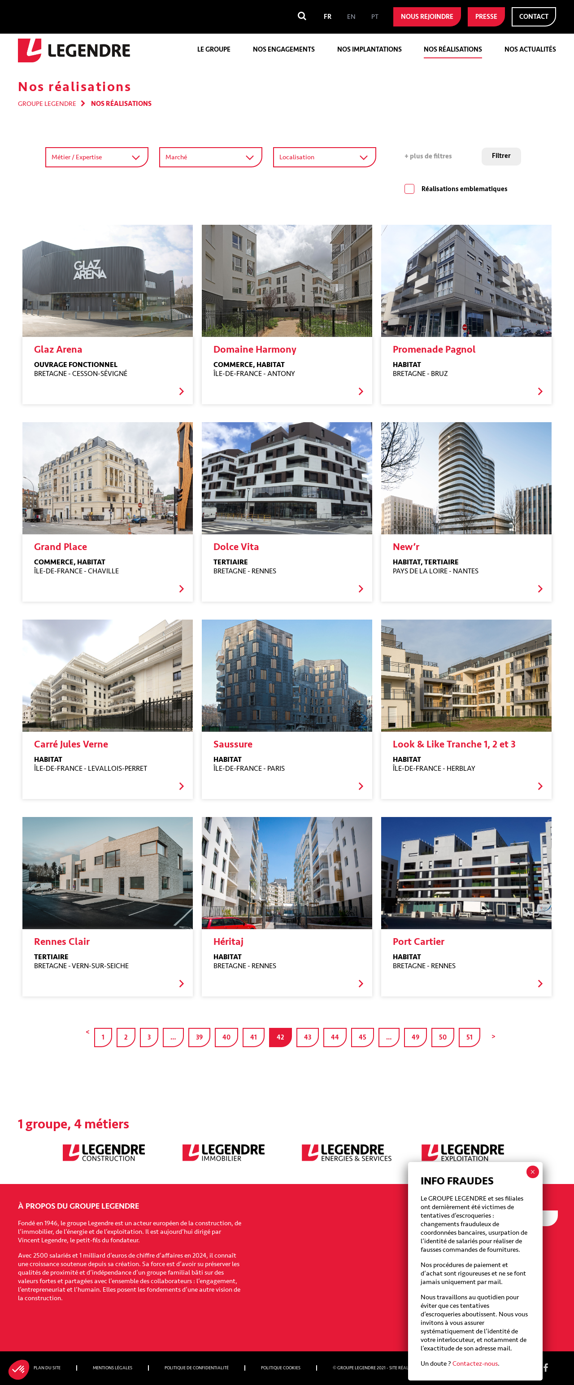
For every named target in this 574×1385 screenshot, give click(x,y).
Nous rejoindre (427, 17)
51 (469, 1037)
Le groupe (213, 49)
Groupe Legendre (47, 104)
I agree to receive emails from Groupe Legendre (488, 1248)
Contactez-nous (475, 301)
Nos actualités (530, 49)
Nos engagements (284, 49)
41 (253, 1037)
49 (415, 1037)
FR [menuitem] (327, 17)
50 (443, 1037)
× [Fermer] (532, 110)
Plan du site (47, 1368)
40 (226, 1037)
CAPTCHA (436, 1271)
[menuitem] (327, 17)
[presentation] (490, 1293)
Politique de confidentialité (197, 1368)
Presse (486, 17)
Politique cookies (280, 1368)
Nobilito (433, 1368)
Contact (533, 17)
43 (307, 1037)
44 (335, 1037)
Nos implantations (369, 49)
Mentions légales (112, 1368)
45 (362, 1037)
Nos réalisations (453, 49)
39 (199, 1037)
